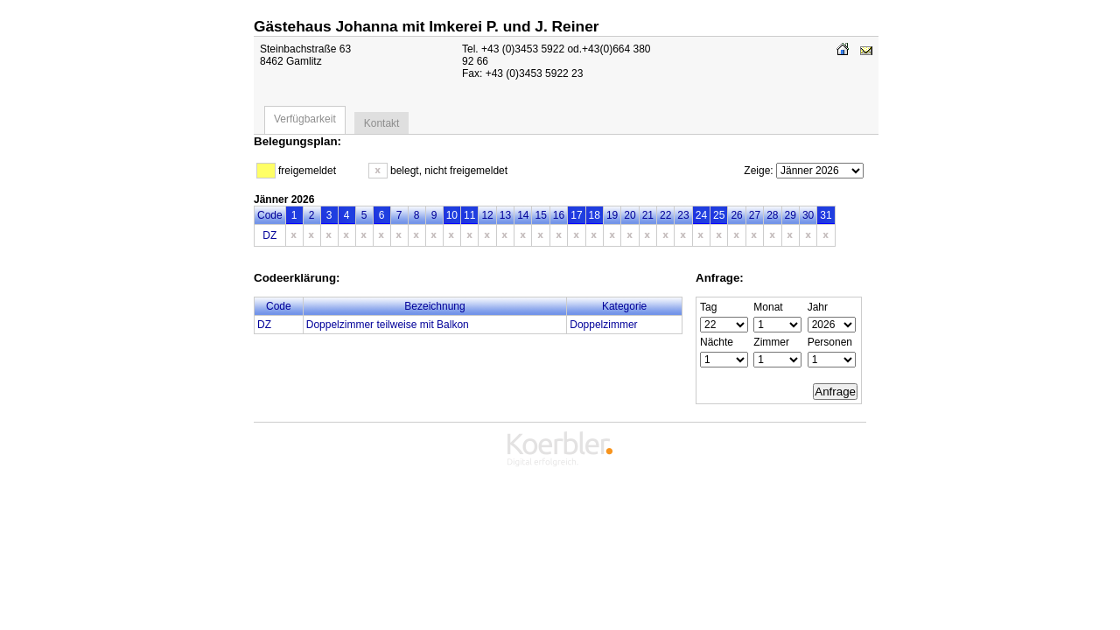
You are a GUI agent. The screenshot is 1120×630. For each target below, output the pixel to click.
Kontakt (382, 123)
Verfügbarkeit (305, 119)
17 (576, 215)
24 (701, 215)
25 (718, 215)
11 (469, 215)
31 (825, 215)
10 (452, 215)
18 (594, 215)
